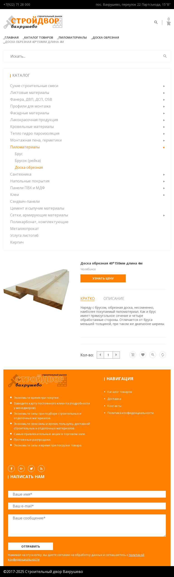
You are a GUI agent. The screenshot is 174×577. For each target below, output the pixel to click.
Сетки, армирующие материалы (39, 215)
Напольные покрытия (29, 180)
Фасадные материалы (29, 112)
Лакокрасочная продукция (34, 119)
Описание (114, 298)
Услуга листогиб (24, 235)
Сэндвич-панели (25, 201)
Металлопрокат (24, 228)
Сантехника (20, 174)
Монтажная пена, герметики (36, 140)
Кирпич (17, 242)
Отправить (30, 546)
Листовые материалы (29, 92)
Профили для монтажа (30, 106)
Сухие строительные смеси (34, 85)
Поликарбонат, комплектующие (39, 221)
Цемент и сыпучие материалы (37, 208)
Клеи (14, 194)
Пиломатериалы (73, 37)
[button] (163, 85)
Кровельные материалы (32, 126)
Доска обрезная (105, 37)
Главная (12, 37)
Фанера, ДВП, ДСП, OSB (31, 99)
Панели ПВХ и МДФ (27, 187)
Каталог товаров (38, 37)
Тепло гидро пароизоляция (34, 133)
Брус (19, 153)
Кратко (87, 298)
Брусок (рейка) (28, 160)
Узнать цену (103, 278)
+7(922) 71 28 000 (16, 4)
